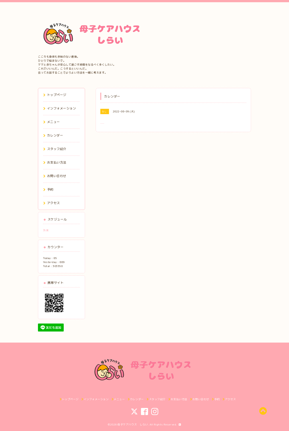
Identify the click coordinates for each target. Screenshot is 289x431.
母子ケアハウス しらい (132, 424)
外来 (47, 230)
